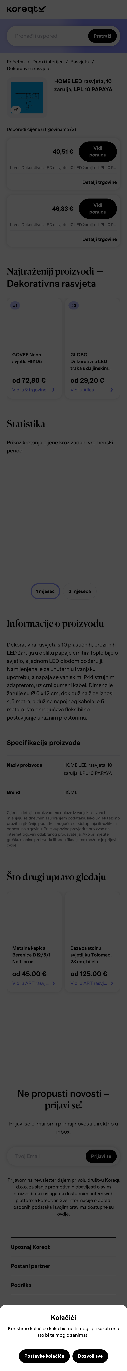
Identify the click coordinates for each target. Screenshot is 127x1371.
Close (8, 1315)
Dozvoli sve (90, 1356)
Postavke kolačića (44, 1356)
